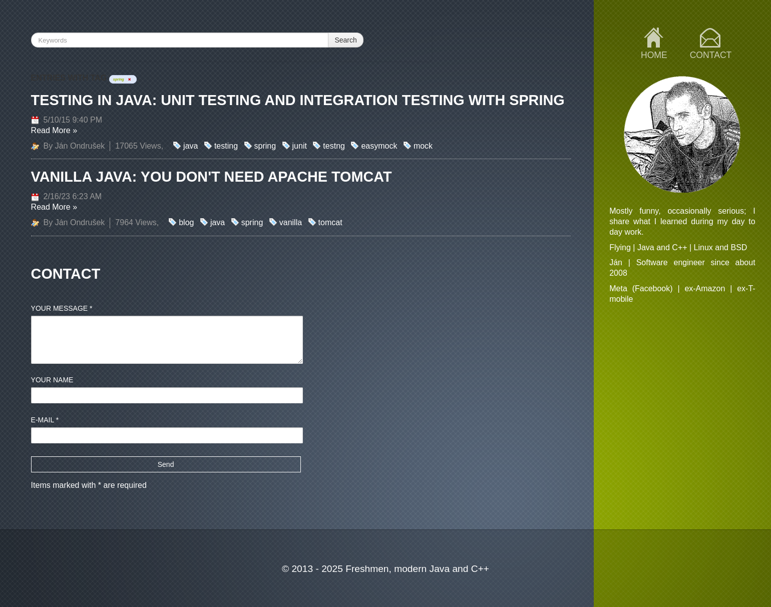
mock (423, 146)
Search (345, 40)
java (190, 146)
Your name (52, 380)
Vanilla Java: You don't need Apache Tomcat (211, 177)
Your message (62, 308)
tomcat (330, 222)
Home (654, 55)
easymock (379, 146)
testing (226, 146)
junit (299, 146)
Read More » (54, 130)
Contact (711, 55)
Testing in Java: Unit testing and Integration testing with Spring (298, 100)
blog (186, 222)
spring (265, 146)
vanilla (290, 222)
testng (334, 146)
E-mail (45, 420)
